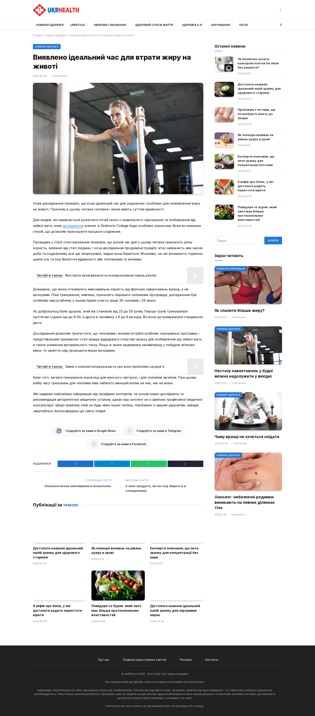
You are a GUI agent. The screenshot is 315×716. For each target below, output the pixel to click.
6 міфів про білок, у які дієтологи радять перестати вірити (57, 610)
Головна (38, 35)
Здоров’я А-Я (192, 25)
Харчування (220, 25)
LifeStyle (77, 25)
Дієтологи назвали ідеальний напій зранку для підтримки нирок (175, 610)
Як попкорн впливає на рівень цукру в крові (116, 550)
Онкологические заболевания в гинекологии (77, 486)
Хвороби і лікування (110, 25)
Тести (243, 25)
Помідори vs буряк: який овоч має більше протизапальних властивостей (116, 610)
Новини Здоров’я (50, 25)
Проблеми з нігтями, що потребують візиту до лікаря (256, 114)
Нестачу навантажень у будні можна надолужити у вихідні (244, 374)
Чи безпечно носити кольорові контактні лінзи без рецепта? (258, 63)
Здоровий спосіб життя (154, 25)
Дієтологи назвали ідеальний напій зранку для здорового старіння (58, 552)
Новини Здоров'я (57, 35)
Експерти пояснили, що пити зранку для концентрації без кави (174, 552)
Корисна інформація (231, 268)
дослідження (73, 226)
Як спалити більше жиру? (240, 310)
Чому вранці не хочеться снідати (247, 436)
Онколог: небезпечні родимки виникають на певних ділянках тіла (245, 502)
